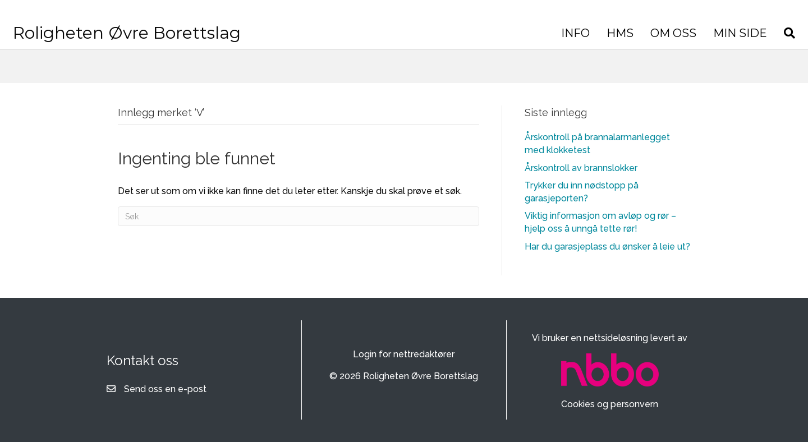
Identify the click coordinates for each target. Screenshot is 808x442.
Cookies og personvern (609, 404)
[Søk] (680, 41)
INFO (470, 41)
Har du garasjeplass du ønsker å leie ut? (607, 246)
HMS (515, 41)
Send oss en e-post (165, 389)
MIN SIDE (635, 41)
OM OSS (568, 41)
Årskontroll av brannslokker (581, 168)
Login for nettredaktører (403, 354)
